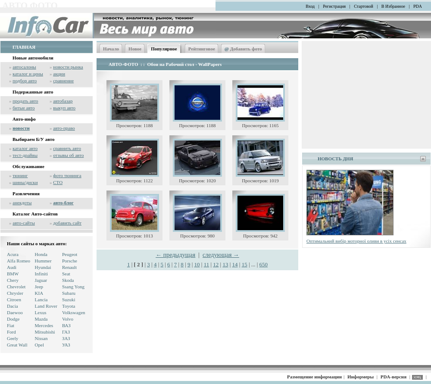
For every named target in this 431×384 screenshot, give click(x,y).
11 (206, 264)
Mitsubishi (45, 331)
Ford (11, 331)
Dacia (12, 306)
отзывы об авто (68, 155)
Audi (11, 267)
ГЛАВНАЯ (23, 47)
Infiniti (41, 273)
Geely (12, 338)
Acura (13, 254)
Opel (39, 344)
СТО (57, 182)
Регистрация (334, 6)
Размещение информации (314, 376)
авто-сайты (23, 222)
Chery (13, 280)
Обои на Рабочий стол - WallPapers (184, 64)
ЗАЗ (66, 338)
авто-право (64, 128)
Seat (66, 273)
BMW (13, 273)
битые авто (23, 107)
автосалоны (24, 66)
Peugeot (69, 254)
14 (235, 264)
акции (59, 73)
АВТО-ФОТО (123, 64)
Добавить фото (243, 48)
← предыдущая (175, 255)
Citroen (14, 299)
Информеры (360, 376)
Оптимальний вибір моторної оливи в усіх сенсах (356, 241)
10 (197, 264)
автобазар (62, 100)
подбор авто (24, 80)
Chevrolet (16, 286)
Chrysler (15, 293)
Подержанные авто (32, 91)
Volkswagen (73, 312)
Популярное (164, 48)
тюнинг (20, 175)
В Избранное (393, 6)
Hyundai (43, 267)
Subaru (68, 293)
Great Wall (17, 344)
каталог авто (24, 148)
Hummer (43, 260)
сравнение (63, 80)
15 (244, 264)
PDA (417, 6)
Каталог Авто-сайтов (35, 213)
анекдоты (21, 202)
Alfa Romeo (18, 260)
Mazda (41, 319)
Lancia (41, 299)
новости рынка (68, 66)
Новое (134, 48)
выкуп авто (64, 107)
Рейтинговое (201, 48)
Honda (41, 254)
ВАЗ (66, 325)
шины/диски (24, 182)
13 (225, 264)
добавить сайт (67, 222)
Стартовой (363, 6)
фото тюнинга (67, 175)
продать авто (25, 100)
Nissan (41, 338)
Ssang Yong (73, 286)
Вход (310, 6)
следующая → (221, 255)
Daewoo (15, 312)
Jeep (39, 286)
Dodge (13, 319)
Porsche (69, 260)
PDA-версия (393, 376)
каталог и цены (27, 73)
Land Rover (46, 306)
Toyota (68, 306)
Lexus (41, 312)
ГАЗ (66, 331)
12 (216, 264)
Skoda (68, 280)
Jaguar (41, 280)
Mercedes (44, 325)
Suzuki (68, 299)
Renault (69, 267)
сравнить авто (67, 148)
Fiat (10, 325)
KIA (39, 293)
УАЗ (66, 344)
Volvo (67, 319)
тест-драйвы (24, 155)
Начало (111, 48)
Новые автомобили (32, 57)
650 (263, 264)
